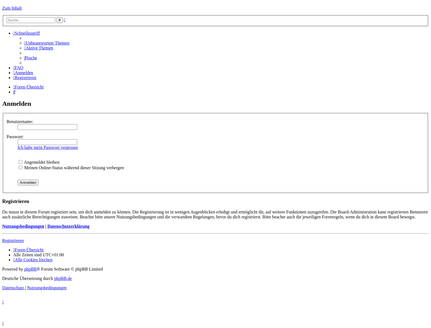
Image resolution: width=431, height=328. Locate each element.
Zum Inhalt (12, 8)
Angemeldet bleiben (39, 162)
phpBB (30, 269)
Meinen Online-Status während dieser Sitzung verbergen (71, 167)
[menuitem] (46, 43)
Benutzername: (20, 121)
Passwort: (15, 136)
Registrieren (13, 240)
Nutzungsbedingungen (23, 226)
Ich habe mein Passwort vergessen (48, 147)
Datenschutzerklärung (68, 226)
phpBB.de (63, 278)
